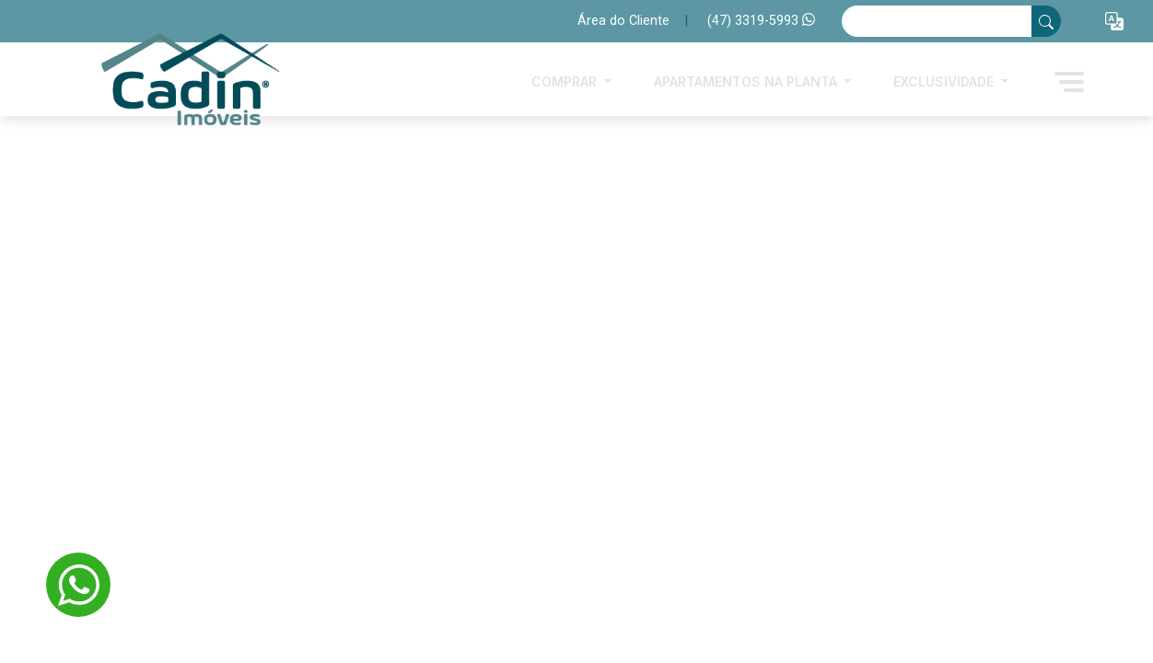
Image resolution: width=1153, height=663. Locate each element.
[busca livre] (1046, 21)
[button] (1114, 22)
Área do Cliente (623, 21)
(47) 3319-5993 (761, 21)
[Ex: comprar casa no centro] (937, 21)
